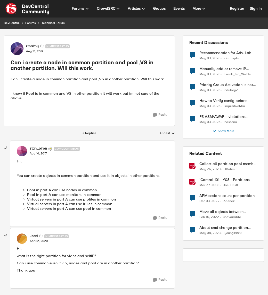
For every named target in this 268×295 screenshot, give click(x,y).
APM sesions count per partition (227, 196)
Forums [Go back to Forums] (30, 23)
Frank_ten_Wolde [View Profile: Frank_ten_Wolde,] (237, 74)
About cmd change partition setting (223, 227)
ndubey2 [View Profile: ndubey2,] (231, 90)
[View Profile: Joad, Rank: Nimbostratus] (22, 238)
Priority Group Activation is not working (226, 85)
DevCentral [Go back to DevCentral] (12, 23)
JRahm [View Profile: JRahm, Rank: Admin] (229, 169)
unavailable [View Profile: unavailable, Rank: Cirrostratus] (232, 217)
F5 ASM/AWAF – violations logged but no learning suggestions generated (222, 117)
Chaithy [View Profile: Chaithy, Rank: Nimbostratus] (32, 46)
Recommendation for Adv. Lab (225, 53)
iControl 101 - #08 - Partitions (224, 180)
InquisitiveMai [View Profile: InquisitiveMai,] (234, 106)
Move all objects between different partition (221, 212)
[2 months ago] (210, 58)
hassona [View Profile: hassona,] (230, 122)
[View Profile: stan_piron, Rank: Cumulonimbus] (22, 151)
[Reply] (160, 114)
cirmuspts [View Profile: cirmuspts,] (231, 58)
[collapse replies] (6, 148)
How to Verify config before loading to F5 (223, 101)
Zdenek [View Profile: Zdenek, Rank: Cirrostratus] (229, 201)
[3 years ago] (210, 169)
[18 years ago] (209, 185)
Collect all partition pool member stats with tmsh (228, 164)
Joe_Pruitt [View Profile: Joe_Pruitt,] (230, 185)
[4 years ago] (209, 217)
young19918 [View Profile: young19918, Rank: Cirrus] (233, 233)
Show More (223, 131)
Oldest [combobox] (167, 133)
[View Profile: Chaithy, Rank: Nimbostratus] (17, 48)
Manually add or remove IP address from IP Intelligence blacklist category (223, 69)
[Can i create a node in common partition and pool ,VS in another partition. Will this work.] (38, 153)
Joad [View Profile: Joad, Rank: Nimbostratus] (34, 236)
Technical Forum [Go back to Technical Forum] (53, 23)
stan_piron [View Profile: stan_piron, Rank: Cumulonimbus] (38, 148)
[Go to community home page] (27, 9)
